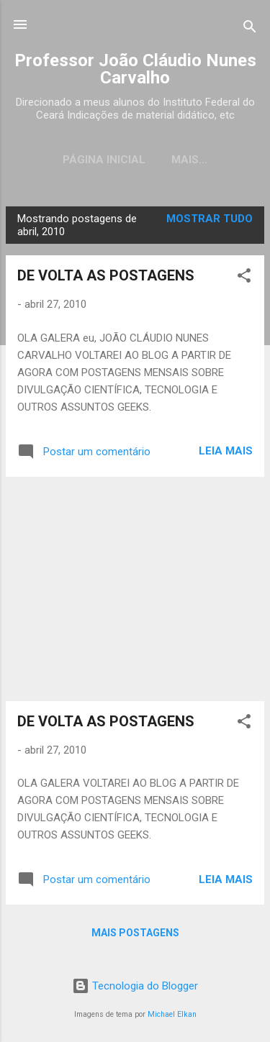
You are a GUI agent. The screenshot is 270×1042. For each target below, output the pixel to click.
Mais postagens (135, 932)
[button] (244, 278)
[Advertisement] (135, 589)
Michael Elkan (172, 1014)
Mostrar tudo (209, 218)
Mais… (189, 159)
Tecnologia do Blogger (135, 985)
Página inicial (104, 159)
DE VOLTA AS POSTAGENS (105, 275)
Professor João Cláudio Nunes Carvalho (135, 69)
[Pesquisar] (249, 29)
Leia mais (226, 450)
